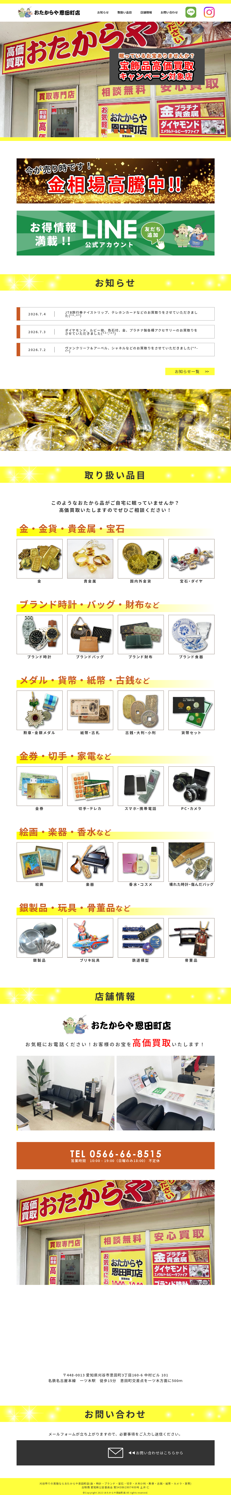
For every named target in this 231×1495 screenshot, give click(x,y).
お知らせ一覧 (187, 371)
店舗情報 (146, 12)
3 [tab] (115, 131)
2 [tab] (109, 131)
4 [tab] (122, 131)
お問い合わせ (169, 12)
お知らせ (103, 12)
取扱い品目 (124, 12)
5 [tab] (128, 131)
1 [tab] (103, 131)
